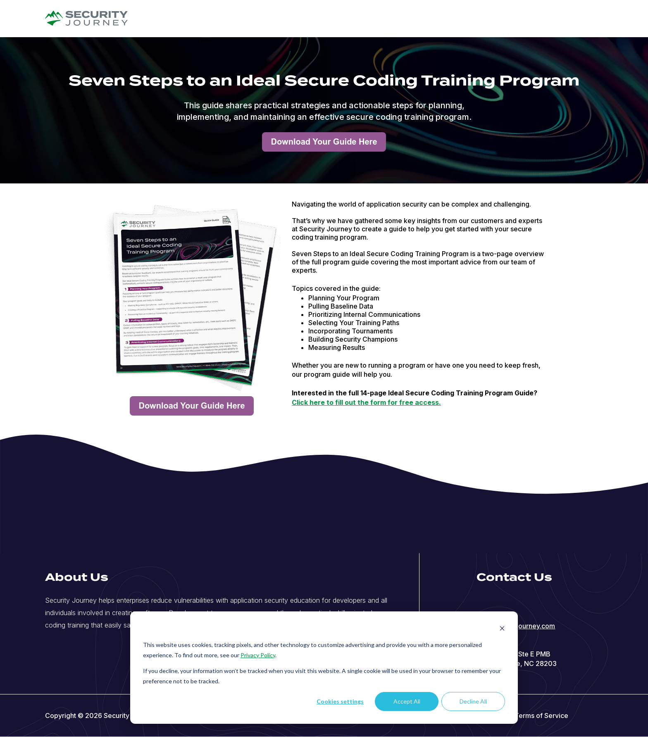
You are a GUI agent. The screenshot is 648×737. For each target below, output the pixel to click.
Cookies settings (340, 701)
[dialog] (324, 667)
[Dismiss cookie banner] (502, 629)
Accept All (406, 701)
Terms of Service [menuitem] (541, 715)
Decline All (473, 701)
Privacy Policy (258, 655)
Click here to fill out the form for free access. (366, 402)
